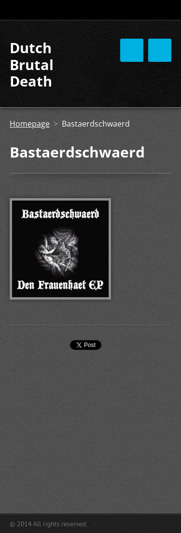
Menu (159, 50)
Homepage (30, 123)
